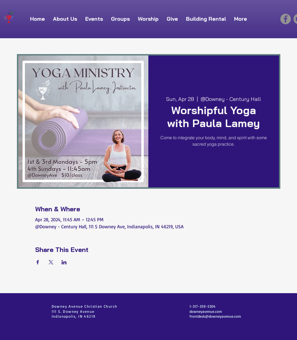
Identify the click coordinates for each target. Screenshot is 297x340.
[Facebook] (285, 19)
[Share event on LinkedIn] (64, 262)
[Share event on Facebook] (37, 262)
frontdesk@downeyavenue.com (215, 316)
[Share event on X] (50, 262)
